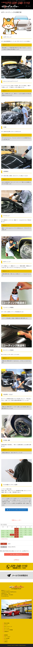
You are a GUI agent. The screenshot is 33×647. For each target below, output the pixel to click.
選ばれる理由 (6, 623)
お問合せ (6, 641)
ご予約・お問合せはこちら (17, 554)
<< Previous (3, 538)
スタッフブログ (7, 636)
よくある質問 (6, 638)
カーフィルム (6, 628)
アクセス (6, 640)
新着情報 (6, 635)
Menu (28, 6)
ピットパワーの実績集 (8, 629)
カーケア (6, 624)
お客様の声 (6, 631)
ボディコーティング (8, 626)
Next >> (6, 538)
